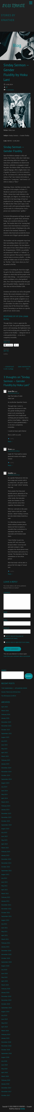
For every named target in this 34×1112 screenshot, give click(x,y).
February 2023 (5, 851)
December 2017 (6, 1088)
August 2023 (5, 829)
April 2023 (4, 844)
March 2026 (5, 710)
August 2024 (5, 783)
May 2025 (4, 749)
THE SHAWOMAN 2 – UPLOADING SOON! (14, 688)
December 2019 (6, 996)
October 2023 (5, 821)
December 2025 (6, 722)
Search (3, 670)
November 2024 (6, 771)
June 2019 (4, 1019)
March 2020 (5, 985)
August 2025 (5, 737)
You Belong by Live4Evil (8, 696)
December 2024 (6, 768)
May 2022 (4, 886)
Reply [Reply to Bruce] (9, 465)
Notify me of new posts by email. (18, 642)
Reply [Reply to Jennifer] (9, 574)
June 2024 (4, 791)
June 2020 (4, 973)
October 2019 (5, 1004)
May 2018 (4, 1069)
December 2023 (6, 813)
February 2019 (5, 1034)
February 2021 (5, 943)
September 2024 (6, 779)
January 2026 (5, 718)
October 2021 (5, 912)
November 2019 (6, 1000)
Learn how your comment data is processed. (17, 656)
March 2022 (5, 893)
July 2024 (4, 787)
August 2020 (5, 966)
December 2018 (6, 1042)
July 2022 (4, 878)
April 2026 (4, 707)
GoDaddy (22, 1109)
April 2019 (4, 1027)
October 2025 (5, 730)
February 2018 (5, 1080)
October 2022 (5, 867)
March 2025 (5, 756)
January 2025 (5, 764)
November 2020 (6, 954)
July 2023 (4, 832)
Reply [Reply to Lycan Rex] (9, 441)
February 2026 (5, 714)
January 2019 (5, 1038)
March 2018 (5, 1076)
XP (7, 87)
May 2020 (4, 977)
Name (6, 612)
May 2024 (4, 794)
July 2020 (4, 969)
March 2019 (5, 1030)
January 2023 (5, 855)
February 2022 (5, 897)
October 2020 (5, 958)
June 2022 (4, 882)
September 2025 (6, 733)
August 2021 (5, 920)
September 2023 (6, 825)
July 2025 (4, 741)
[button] (31, 2)
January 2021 (5, 947)
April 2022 (4, 890)
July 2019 (4, 1015)
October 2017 (5, 1095)
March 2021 (5, 939)
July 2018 (4, 1061)
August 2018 (5, 1057)
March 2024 (5, 802)
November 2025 (6, 726)
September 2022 (6, 870)
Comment (7, 592)
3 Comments (10, 90)
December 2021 (6, 905)
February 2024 (5, 806)
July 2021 (4, 924)
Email (6, 620)
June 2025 (4, 745)
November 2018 (6, 1046)
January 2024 (5, 809)
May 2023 (4, 840)
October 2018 (5, 1050)
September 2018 (6, 1053)
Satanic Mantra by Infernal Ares (10, 692)
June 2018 (4, 1065)
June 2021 (4, 928)
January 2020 (5, 992)
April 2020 (4, 981)
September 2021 (6, 916)
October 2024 (5, 775)
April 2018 (4, 1072)
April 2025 (4, 752)
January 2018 (5, 1084)
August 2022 (5, 874)
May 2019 (4, 1023)
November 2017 (6, 1091)
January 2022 (5, 901)
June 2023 (4, 836)
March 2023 (5, 848)
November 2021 (6, 909)
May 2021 (4, 931)
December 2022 (6, 859)
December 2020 (6, 950)
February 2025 (5, 760)
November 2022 (6, 863)
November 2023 (6, 817)
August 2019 (5, 1011)
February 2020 (5, 989)
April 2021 (4, 935)
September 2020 (6, 962)
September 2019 (6, 1008)
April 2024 (4, 798)
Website (6, 628)
